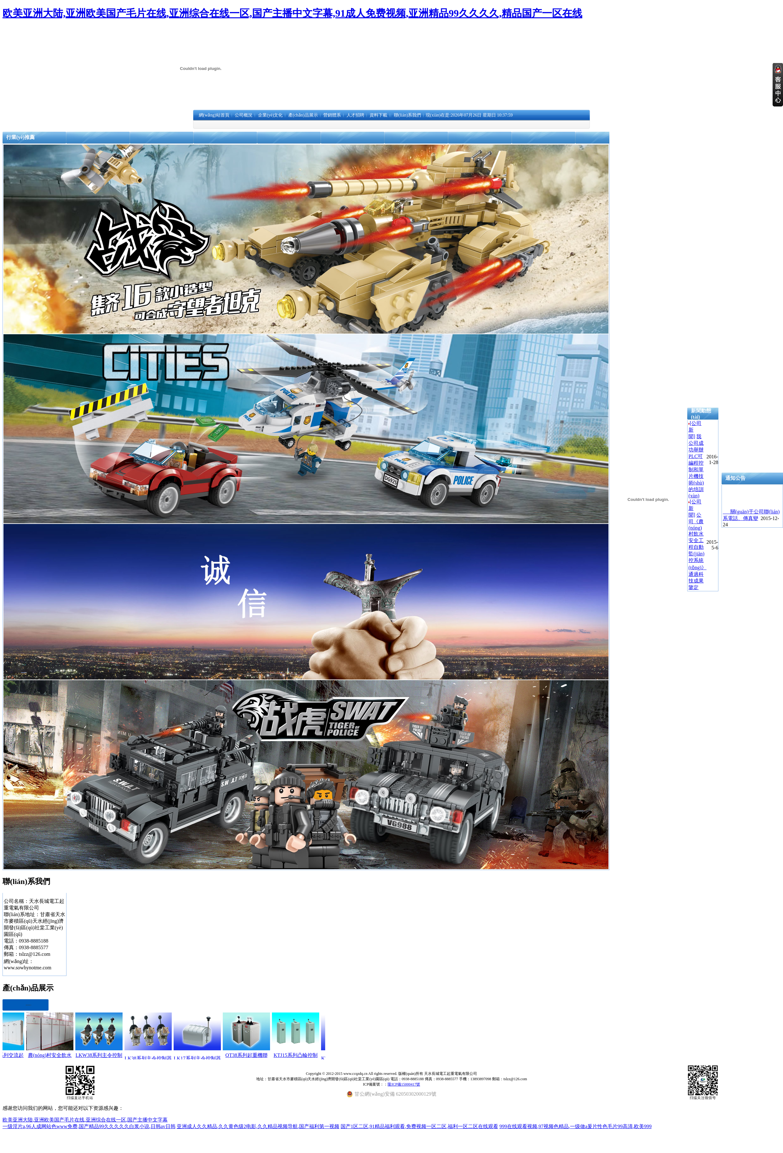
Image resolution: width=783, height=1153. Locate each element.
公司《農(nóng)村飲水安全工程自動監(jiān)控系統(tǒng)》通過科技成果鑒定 (697, 551)
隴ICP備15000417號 (404, 1084)
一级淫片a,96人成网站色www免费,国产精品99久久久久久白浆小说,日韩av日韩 (89, 1126)
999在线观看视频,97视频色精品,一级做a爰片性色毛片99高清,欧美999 (575, 1126)
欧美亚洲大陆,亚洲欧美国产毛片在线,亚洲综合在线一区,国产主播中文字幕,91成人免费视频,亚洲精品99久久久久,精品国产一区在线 (292, 13)
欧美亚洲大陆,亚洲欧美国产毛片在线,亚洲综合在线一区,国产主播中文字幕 (85, 1119)
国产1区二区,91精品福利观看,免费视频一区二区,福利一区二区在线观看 (419, 1126)
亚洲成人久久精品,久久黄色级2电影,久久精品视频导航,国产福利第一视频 (258, 1126)
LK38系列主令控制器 (155, 1058)
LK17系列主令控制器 (204, 1058)
